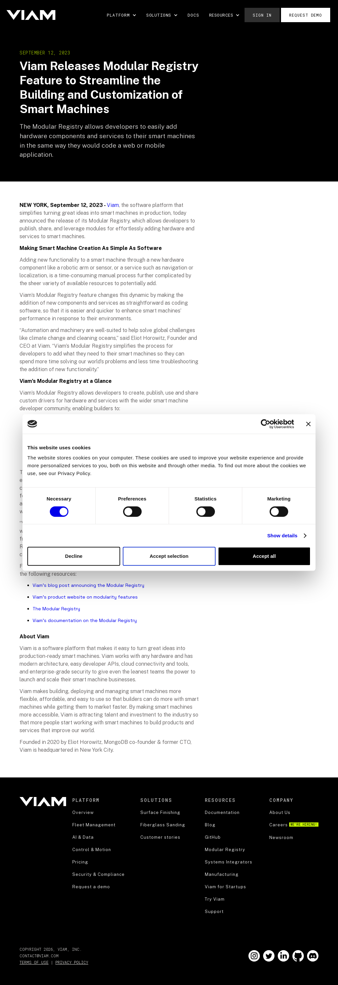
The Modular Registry (56, 609)
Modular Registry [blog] (225, 849)
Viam (113, 205)
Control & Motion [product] (91, 849)
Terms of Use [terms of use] (34, 962)
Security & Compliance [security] (98, 874)
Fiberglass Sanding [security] (162, 824)
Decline (73, 556)
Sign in (262, 15)
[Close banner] (308, 424)
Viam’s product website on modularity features (85, 597)
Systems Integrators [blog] (228, 862)
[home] (31, 15)
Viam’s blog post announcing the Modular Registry (88, 585)
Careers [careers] (293, 824)
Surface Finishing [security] (160, 812)
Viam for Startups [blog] (225, 886)
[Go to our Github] (298, 956)
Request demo (305, 15)
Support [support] (214, 911)
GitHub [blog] (213, 837)
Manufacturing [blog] (222, 874)
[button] (122, 15)
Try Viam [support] (215, 899)
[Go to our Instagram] (254, 956)
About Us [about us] (279, 812)
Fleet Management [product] (94, 824)
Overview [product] (83, 812)
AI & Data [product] (83, 837)
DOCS (193, 15)
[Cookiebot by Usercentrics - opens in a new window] (265, 424)
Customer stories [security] (160, 837)
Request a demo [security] (91, 886)
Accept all (264, 556)
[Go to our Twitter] (269, 956)
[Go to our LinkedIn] (283, 956)
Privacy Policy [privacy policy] (71, 962)
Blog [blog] (210, 824)
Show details (282, 535)
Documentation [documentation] (222, 812)
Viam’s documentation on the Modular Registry (85, 620)
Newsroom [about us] (281, 837)
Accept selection (168, 556)
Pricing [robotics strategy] (80, 862)
